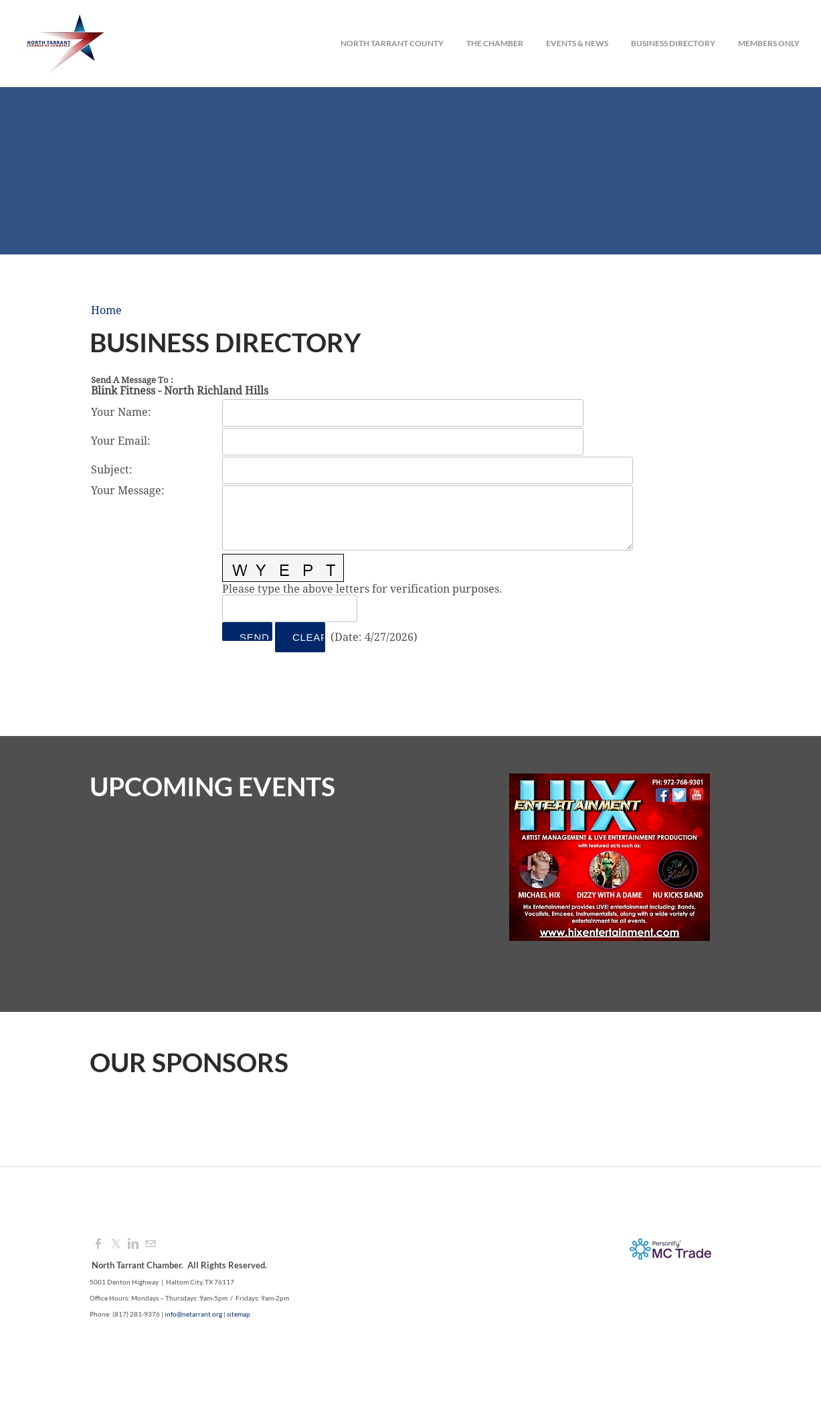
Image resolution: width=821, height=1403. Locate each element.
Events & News (577, 43)
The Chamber (494, 43)
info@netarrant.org (193, 1314)
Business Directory (673, 43)
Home (106, 310)
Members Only (769, 43)
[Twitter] (115, 1244)
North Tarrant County (392, 43)
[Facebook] (98, 1244)
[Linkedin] (133, 1244)
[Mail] (150, 1244)
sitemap (238, 1314)
